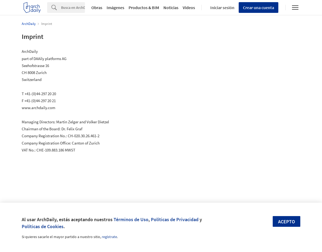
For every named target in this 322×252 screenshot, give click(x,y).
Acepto (286, 221)
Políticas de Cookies (42, 226)
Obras (96, 7)
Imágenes (115, 7)
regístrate (109, 236)
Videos (189, 7)
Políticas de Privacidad (175, 219)
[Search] (73, 7)
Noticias (170, 7)
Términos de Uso (131, 219)
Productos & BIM (144, 7)
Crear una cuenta (258, 7)
